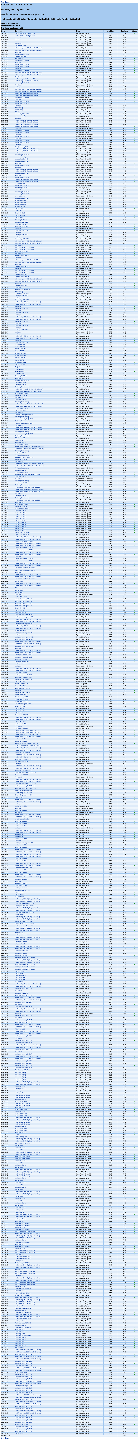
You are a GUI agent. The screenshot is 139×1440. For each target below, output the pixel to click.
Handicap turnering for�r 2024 (24, 414)
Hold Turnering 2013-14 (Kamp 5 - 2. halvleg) (28, 1368)
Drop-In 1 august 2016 (21, 1070)
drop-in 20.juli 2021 (20, 686)
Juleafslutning (19, 108)
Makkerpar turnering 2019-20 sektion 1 (26, 772)
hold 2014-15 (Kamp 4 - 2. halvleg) (25, 1250)
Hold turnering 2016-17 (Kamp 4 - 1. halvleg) (28, 1027)
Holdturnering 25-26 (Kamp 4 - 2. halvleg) (27, 93)
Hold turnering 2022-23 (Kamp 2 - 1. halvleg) (28, 576)
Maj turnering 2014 (20, 1337)
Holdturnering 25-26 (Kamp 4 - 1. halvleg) (27, 95)
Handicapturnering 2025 (22, 255)
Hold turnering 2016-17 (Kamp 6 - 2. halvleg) (28, 997)
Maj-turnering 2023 (20, 522)
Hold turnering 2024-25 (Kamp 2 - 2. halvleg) (28, 317)
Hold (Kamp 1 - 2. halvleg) (22, 1174)
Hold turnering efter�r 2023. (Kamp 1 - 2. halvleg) (29, 489)
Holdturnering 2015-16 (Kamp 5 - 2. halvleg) (27, 1117)
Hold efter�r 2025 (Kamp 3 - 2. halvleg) (26, 124)
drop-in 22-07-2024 (20, 355)
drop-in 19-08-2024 (20, 348)
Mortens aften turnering (21, 951)
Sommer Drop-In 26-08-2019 (23, 790)
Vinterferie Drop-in (20, 630)
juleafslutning (19, 110)
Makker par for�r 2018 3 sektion (24, 921)
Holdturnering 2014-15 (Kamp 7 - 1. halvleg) (27, 1216)
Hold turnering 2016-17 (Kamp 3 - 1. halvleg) (28, 1033)
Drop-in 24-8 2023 (20, 515)
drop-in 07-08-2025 (20, 204)
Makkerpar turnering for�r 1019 (24, 843)
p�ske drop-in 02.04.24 (22, 380)
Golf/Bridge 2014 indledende (23, 1335)
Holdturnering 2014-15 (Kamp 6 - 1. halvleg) (27, 1236)
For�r (17, 1134)
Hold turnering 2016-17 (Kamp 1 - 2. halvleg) (28, 1056)
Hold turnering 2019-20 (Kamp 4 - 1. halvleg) (28, 750)
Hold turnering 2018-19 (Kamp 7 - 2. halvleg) (28, 799)
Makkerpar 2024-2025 (21, 222)
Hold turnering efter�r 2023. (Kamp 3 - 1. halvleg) (29, 449)
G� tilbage (5, 2)
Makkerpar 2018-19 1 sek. (22, 890)
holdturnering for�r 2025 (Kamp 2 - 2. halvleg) (28, 260)
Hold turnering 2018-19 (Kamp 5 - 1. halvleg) (28, 832)
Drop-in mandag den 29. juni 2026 (25, 33)
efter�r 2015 (19, 1145)
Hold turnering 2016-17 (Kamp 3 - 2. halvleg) (28, 1031)
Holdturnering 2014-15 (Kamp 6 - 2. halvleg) (27, 1233)
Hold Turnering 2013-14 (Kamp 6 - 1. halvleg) (28, 1359)
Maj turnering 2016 (20, 1072)
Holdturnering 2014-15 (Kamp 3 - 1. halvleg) (27, 1280)
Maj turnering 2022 (20, 612)
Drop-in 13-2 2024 (20, 410)
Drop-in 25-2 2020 (20, 721)
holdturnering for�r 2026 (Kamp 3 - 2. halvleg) (28, 48)
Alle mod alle (18, 726)
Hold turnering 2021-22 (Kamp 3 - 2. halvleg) (28, 641)
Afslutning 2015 (19, 1212)
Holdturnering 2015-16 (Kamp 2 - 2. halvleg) (27, 1169)
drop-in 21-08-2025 (20, 200)
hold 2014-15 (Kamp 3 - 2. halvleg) (25, 1272)
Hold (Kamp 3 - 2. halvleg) (22, 1122)
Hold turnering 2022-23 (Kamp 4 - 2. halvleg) (28, 552)
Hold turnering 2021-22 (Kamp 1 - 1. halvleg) (28, 670)
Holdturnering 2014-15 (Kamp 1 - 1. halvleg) (27, 1316)
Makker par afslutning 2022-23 (24, 541)
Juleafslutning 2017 (20, 932)
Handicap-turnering (20, 56)
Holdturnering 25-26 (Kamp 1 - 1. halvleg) (27, 171)
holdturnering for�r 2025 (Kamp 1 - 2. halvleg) (28, 279)
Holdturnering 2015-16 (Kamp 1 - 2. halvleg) (27, 1191)
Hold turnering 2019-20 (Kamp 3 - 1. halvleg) (28, 757)
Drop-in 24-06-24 (20, 215)
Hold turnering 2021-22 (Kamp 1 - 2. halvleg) (28, 668)
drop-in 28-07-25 (20, 206)
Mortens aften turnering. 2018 (23, 868)
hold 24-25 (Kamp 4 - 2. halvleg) (24, 247)
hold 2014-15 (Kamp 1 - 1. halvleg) (25, 1304)
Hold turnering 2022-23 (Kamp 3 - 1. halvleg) (28, 565)
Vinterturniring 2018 (20, 914)
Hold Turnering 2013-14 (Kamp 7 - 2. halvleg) (28, 1350)
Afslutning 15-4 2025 (21, 220)
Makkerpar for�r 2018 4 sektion (24, 903)
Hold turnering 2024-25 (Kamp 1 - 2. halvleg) (28, 336)
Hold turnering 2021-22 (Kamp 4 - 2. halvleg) (28, 626)
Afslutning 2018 (19, 896)
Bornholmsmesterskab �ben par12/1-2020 (27, 743)
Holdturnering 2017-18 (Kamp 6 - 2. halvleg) (27, 908)
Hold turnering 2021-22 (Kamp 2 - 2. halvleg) (28, 650)
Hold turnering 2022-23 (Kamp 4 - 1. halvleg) (28, 554)
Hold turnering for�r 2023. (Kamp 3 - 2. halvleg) (29, 389)
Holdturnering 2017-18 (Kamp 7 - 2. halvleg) (27, 899)
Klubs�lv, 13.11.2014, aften (23, 1293)
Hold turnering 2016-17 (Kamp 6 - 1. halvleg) (28, 1000)
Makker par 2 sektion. (21, 858)
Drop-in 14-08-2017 (20, 973)
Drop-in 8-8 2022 (20, 610)
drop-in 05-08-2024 (20, 351)
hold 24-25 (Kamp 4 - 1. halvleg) (24, 249)
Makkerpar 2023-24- (21, 378)
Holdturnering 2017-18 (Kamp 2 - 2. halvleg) (27, 946)
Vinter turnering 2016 (21, 1101)
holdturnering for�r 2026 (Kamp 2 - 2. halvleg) (28, 72)
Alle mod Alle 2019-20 (21, 715)
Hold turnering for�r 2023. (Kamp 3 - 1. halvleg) (29, 391)
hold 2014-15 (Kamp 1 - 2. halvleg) (25, 1302)
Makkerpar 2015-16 (20, 1086)
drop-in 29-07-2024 (20, 353)
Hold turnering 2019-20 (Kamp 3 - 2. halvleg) (28, 755)
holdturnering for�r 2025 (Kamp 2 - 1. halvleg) (28, 262)
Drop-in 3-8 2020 (20, 712)
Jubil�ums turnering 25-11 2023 (24, 457)
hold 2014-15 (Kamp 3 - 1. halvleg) (25, 1273)
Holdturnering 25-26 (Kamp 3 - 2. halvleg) (27, 120)
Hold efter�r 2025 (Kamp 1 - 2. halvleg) (26, 179)
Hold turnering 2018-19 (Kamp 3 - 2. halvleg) (28, 854)
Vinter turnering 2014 (21, 1372)
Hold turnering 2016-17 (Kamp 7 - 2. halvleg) (28, 984)
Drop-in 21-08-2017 (20, 971)
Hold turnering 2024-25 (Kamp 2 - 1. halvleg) (28, 319)
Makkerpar (18, 52)
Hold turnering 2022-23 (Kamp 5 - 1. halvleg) (28, 539)
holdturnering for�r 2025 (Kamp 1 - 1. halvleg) (28, 281)
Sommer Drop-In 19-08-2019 (23, 793)
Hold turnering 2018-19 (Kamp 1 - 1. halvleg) (28, 877)
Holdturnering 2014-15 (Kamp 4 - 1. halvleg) (27, 1267)
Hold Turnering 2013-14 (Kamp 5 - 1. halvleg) (28, 1370)
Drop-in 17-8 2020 (20, 706)
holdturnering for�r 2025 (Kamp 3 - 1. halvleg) (28, 243)
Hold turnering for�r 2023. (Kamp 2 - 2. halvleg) (29, 404)
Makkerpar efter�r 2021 (22, 661)
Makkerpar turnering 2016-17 (23, 988)
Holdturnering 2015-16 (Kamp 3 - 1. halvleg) (27, 1154)
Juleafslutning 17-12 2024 (22, 289)
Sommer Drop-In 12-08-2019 (23, 795)
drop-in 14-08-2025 (20, 202)
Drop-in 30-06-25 (20, 213)
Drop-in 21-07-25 (20, 208)
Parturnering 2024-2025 (22, 239)
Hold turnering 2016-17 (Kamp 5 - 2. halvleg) (28, 1009)
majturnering (18, 38)
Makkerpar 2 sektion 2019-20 (23, 752)
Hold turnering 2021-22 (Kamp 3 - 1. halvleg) (28, 644)
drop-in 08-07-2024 (20, 360)
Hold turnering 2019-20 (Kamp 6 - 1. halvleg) (28, 719)
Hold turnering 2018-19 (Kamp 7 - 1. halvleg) (28, 802)
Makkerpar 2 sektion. (21, 659)
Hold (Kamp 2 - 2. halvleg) (22, 1156)
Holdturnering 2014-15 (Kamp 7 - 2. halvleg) (27, 1214)
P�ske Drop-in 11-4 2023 (22, 532)
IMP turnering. (19, 581)
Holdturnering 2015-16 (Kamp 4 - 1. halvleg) (27, 1141)
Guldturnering (19, 797)
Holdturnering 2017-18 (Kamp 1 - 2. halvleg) (27, 962)
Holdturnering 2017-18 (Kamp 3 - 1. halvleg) (27, 939)
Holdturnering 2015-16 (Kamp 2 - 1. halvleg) (27, 1172)
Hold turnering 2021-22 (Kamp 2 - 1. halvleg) (28, 652)
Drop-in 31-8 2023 (20, 513)
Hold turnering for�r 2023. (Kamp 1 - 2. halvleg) (29, 427)
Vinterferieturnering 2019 (22, 819)
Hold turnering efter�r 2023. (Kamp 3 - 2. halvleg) (29, 446)
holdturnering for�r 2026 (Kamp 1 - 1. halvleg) (28, 91)
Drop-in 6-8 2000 (20, 710)
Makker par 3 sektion (21, 724)
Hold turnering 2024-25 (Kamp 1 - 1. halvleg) (28, 338)
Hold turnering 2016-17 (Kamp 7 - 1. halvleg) (28, 986)
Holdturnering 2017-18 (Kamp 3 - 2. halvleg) (27, 937)
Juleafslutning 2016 (20, 1029)
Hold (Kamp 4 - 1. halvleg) (22, 1105)
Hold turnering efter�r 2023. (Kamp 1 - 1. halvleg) (29, 491)
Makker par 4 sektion (21, 806)
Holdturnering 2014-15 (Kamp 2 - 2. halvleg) (27, 1297)
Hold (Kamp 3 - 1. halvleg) (22, 1124)
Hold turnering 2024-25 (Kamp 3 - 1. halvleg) (28, 304)
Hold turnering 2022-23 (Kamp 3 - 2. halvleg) (28, 563)
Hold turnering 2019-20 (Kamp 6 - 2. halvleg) (28, 717)
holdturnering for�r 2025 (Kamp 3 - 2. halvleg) (28, 241)
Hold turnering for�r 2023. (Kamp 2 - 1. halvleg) (29, 406)
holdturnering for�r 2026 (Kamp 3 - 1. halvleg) (28, 50)
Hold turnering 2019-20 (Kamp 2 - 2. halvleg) (28, 766)
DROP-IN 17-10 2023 (21, 483)
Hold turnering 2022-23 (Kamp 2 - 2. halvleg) (28, 574)
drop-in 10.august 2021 (21, 683)
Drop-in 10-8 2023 (20, 518)
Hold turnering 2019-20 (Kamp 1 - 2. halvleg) (28, 779)
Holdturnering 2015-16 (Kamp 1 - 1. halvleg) (27, 1194)
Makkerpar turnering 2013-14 (23, 1354)
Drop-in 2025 (18, 211)
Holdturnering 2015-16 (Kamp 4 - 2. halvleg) (27, 1139)
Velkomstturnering (20, 183)
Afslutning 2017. (19, 981)
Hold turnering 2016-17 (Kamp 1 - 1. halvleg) (28, 1058)
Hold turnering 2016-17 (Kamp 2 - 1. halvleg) (28, 1047)
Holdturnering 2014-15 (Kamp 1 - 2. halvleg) (27, 1314)
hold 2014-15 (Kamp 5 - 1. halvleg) (25, 1238)
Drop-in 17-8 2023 (20, 517)
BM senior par (19, 834)
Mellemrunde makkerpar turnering (25, 568)
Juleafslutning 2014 (20, 1269)
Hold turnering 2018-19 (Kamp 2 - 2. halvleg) (28, 863)
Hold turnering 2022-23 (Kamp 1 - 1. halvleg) (28, 585)
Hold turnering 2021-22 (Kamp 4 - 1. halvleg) (28, 628)
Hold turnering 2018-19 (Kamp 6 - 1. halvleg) (28, 817)
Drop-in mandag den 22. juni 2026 (25, 36)
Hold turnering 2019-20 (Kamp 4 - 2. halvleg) (28, 748)
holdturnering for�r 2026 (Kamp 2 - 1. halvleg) (28, 75)
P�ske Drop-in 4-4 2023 (22, 535)
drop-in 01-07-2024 (20, 362)
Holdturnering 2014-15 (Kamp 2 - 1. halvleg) (27, 1300)
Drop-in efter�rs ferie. (21, 597)
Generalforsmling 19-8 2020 (23, 704)
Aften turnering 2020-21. (22, 694)
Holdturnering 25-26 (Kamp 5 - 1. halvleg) (27, 81)
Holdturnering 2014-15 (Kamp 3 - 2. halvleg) (27, 1278)
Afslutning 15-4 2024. (21, 376)
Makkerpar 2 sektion (21, 935)
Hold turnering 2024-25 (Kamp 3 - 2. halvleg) (28, 302)
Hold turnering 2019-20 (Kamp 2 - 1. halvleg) (28, 768)
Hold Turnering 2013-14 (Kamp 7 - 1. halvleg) (28, 1352)
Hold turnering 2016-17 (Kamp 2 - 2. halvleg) (28, 1045)
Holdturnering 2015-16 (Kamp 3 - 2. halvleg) (27, 1152)
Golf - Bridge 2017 (20, 977)
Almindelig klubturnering (22, 387)
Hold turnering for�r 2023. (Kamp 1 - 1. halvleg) (29, 429)
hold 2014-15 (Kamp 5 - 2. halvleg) (25, 1231)
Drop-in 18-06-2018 (20, 894)
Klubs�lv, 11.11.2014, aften (23, 1295)
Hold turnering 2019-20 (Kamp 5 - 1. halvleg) (28, 736)
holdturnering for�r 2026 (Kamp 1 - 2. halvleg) (28, 89)
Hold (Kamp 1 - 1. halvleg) (22, 1176)
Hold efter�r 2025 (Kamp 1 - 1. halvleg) (26, 181)
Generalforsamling (20, 46)
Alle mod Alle (18, 245)
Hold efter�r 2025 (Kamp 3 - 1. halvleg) (26, 126)
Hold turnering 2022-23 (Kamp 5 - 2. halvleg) (28, 537)
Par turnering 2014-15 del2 (23, 1223)
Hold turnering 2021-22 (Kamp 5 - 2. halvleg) (28, 619)
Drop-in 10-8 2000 (20, 708)
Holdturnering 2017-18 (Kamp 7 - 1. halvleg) (27, 901)
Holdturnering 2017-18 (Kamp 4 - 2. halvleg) (27, 928)
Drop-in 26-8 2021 (20, 681)
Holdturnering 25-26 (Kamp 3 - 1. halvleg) (27, 122)
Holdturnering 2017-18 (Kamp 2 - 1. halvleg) (27, 948)
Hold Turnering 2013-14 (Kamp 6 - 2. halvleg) (28, 1356)
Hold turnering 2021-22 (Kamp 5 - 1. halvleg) (28, 621)
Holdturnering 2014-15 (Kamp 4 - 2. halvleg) (27, 1265)
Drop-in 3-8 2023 (20, 520)
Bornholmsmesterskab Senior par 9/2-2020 (27, 730)
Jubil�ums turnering (21, 883)
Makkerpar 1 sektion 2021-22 (23, 675)
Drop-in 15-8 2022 (20, 608)
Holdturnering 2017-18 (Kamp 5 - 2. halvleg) (27, 917)
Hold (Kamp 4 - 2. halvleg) (22, 1103)
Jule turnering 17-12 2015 (22, 1143)
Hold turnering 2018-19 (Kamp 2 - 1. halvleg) (28, 865)
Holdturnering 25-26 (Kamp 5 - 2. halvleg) (27, 79)
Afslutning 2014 (19, 1347)
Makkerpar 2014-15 (20, 1219)
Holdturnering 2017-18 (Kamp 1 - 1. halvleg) (27, 960)
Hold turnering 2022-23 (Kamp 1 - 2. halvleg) (28, 583)
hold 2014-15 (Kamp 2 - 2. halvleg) (25, 1282)
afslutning (18, 1091)
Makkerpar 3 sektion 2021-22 (23, 655)
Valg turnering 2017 (20, 944)
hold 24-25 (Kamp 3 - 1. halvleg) (24, 272)
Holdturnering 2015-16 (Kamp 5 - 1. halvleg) (27, 1120)
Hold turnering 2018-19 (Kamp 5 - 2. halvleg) (28, 830)
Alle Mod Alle (18, 58)
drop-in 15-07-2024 (20, 358)
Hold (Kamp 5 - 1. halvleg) (22, 1097)
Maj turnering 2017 (20, 975)
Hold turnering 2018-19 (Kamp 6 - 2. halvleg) (28, 814)
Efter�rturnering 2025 (21, 147)
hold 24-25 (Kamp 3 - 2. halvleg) (24, 270)
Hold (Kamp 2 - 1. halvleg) (22, 1158)
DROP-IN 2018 (19, 892)
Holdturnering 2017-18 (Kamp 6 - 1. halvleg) (27, 910)
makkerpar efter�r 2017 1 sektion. (25, 958)
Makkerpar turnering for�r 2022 (24, 614)
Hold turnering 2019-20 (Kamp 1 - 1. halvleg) (28, 781)
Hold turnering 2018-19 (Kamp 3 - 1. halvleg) (28, 856)
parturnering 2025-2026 (22, 54)
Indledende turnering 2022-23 (23, 599)
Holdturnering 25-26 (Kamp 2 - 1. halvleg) (27, 151)
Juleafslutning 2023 (20, 438)
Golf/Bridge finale (20, 1334)
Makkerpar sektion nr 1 (21, 879)
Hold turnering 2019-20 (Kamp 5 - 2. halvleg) (28, 734)
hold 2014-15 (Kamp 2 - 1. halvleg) (25, 1284)
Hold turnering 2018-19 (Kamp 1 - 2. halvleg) (28, 874)
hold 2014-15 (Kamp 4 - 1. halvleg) (25, 1252)
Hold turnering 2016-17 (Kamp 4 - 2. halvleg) (28, 1024)
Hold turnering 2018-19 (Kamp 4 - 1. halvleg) (28, 852)
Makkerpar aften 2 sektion (22, 688)
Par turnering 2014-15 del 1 (23, 1288)
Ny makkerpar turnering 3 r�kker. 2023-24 (27, 474)
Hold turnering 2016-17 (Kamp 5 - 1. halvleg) (28, 1011)
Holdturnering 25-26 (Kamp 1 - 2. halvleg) (27, 169)
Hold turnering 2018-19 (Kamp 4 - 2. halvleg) (28, 849)
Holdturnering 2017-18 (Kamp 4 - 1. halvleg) (27, 930)
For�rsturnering (19, 367)
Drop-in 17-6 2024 (20, 364)
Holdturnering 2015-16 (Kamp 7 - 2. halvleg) (27, 1082)
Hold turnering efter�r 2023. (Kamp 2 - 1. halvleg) (29, 466)
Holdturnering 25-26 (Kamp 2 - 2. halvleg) (27, 149)
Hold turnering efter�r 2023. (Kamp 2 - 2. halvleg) (29, 463)
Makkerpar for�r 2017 (21, 993)
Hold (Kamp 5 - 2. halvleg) (22, 1095)
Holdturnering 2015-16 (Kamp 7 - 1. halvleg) (27, 1084)
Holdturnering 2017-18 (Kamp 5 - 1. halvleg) (27, 919)
